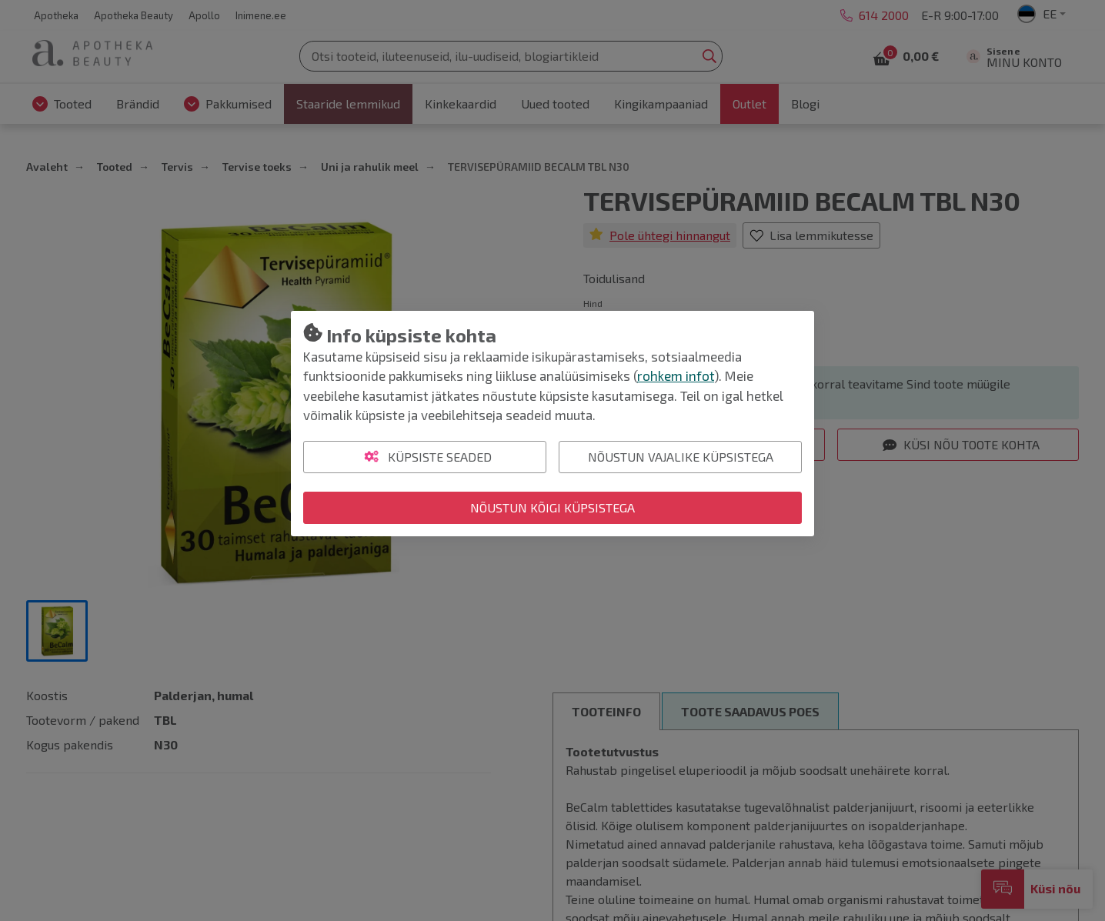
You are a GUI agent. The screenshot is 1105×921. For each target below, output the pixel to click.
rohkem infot (675, 375)
